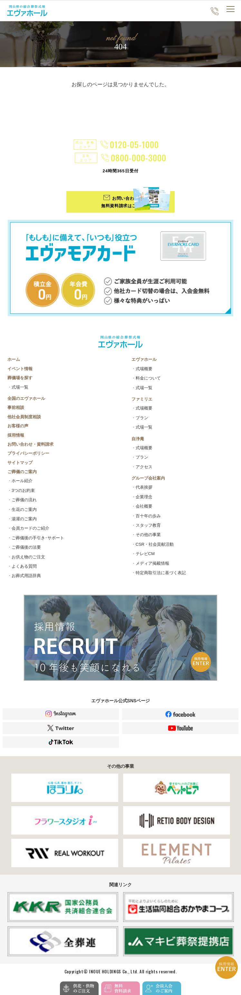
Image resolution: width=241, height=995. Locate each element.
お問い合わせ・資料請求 (30, 444)
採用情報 (15, 435)
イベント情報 (20, 368)
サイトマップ (20, 462)
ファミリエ (141, 399)
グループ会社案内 (148, 478)
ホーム (13, 359)
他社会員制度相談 (24, 416)
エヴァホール (144, 359)
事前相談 (15, 407)
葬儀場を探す (20, 378)
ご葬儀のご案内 (22, 472)
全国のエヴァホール (26, 398)
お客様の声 (17, 426)
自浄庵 (137, 438)
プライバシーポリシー (28, 453)
